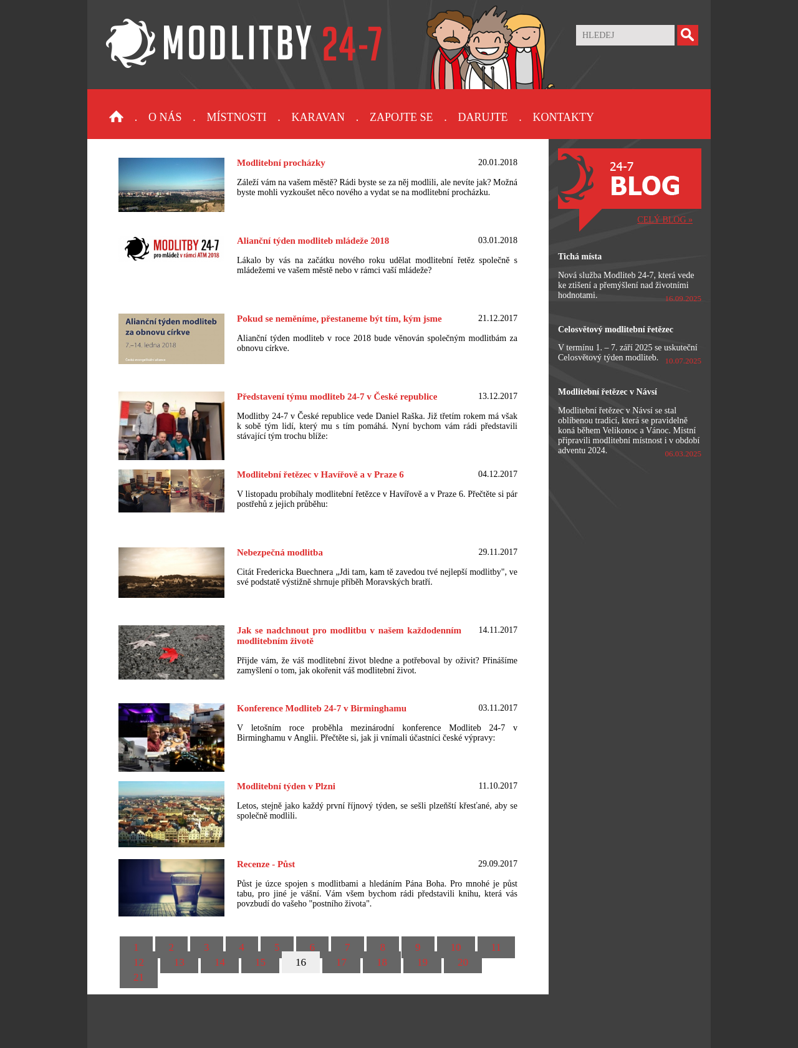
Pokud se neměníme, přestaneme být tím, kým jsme (339, 319)
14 (219, 962)
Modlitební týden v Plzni (286, 786)
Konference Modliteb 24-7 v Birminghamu (321, 708)
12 (138, 962)
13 (179, 962)
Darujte (482, 117)
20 (463, 962)
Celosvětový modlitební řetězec (615, 329)
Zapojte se (401, 117)
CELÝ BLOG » (665, 219)
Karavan (318, 117)
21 (138, 977)
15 (260, 962)
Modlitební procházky (281, 163)
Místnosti (237, 117)
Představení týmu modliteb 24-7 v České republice (337, 396)
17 (341, 962)
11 (496, 947)
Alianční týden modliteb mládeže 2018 (313, 241)
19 (422, 962)
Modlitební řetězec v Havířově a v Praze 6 (320, 474)
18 (382, 962)
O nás (165, 117)
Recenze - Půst (266, 864)
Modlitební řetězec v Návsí (607, 392)
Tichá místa (580, 256)
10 (456, 947)
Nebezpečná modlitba (280, 552)
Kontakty (563, 117)
